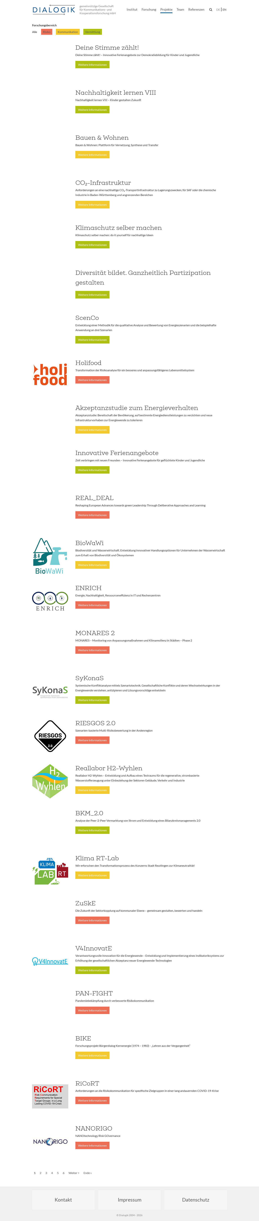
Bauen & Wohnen (102, 137)
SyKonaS (89, 678)
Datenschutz (195, 1200)
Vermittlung (92, 32)
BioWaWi (89, 543)
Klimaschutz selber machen (118, 227)
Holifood (88, 362)
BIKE (83, 1038)
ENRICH (88, 588)
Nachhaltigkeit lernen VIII (115, 92)
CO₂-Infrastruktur (103, 182)
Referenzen (196, 9)
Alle (34, 32)
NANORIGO (93, 1128)
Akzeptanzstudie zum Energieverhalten (136, 407)
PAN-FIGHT (94, 993)
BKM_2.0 (89, 813)
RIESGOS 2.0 (95, 723)
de (218, 9)
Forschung (149, 9)
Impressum (129, 1200)
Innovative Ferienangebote (117, 452)
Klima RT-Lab (97, 858)
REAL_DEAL (94, 498)
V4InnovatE (93, 948)
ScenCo (87, 317)
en (224, 9)
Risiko (47, 32)
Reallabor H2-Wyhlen (108, 768)
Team (180, 9)
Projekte (166, 9)
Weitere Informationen (92, 64)
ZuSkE (85, 903)
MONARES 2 (95, 633)
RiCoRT (87, 1083)
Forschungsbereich (44, 25)
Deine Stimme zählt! (107, 47)
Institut (132, 9)
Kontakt (63, 1200)
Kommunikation (68, 32)
